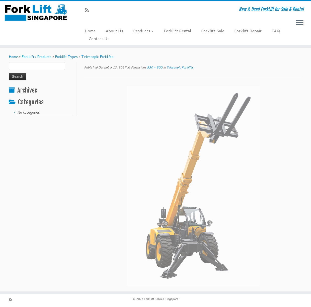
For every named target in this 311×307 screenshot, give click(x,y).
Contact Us (99, 38)
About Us (114, 31)
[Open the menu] (299, 23)
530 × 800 (154, 67)
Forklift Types (66, 56)
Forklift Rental (177, 31)
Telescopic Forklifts (97, 56)
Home (90, 31)
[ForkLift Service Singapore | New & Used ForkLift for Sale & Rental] (36, 12)
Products (143, 31)
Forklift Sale (212, 31)
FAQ (276, 31)
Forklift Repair (248, 31)
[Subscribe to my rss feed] (88, 10)
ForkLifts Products (36, 56)
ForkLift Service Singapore (161, 299)
